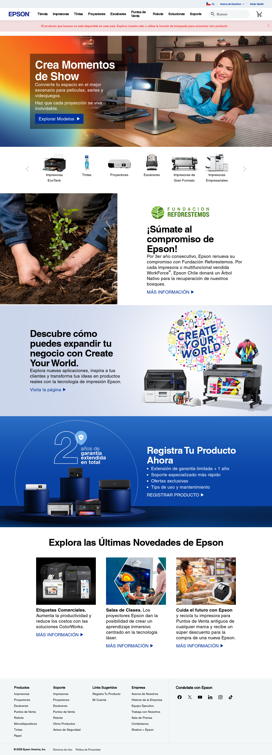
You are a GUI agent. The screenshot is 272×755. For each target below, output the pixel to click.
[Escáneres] (152, 165)
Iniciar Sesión (257, 4)
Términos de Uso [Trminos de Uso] (62, 749)
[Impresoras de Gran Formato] (184, 168)
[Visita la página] (48, 389)
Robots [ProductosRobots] (19, 717)
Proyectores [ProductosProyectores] (22, 700)
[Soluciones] (176, 14)
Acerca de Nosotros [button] (232, 4)
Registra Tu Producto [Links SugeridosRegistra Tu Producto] (106, 694)
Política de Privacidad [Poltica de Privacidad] (88, 749)
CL (210, 3)
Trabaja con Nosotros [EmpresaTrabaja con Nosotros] (146, 711)
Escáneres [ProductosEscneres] (21, 705)
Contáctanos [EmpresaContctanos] (140, 723)
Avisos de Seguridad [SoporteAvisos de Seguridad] (67, 729)
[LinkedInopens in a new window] (210, 697)
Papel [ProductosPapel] (17, 735)
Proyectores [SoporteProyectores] (61, 700)
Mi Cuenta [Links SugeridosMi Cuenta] (99, 700)
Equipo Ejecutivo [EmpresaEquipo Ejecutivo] (143, 705)
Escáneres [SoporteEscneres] (60, 705)
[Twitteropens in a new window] (190, 697)
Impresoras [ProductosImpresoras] (21, 694)
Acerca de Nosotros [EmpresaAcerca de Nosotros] (145, 694)
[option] (136, 91)
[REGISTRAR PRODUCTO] (175, 495)
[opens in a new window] (230, 697)
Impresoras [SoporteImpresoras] (60, 694)
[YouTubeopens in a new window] (200, 697)
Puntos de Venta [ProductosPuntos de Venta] (25, 711)
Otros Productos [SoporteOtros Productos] (64, 723)
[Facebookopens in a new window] (179, 697)
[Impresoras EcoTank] (54, 168)
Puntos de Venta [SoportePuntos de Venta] (64, 711)
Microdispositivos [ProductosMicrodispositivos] (25, 723)
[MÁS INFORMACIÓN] (170, 292)
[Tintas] (78, 14)
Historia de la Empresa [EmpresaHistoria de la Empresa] (147, 700)
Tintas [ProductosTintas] (18, 729)
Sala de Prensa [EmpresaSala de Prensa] (142, 717)
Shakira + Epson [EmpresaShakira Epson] (143, 729)
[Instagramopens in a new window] (220, 697)
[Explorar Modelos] (59, 119)
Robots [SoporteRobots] (58, 717)
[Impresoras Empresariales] (217, 168)
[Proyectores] (119, 165)
